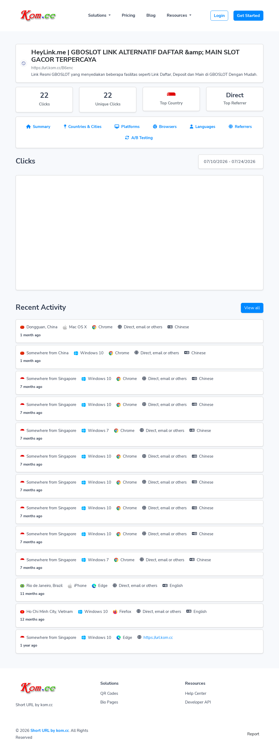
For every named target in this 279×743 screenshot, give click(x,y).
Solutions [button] (97, 15)
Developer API (198, 702)
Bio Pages (109, 702)
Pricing (128, 15)
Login (219, 16)
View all (252, 308)
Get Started (248, 16)
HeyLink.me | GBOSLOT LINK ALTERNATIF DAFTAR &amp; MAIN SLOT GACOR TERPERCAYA (135, 56)
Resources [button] (177, 15)
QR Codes (109, 693)
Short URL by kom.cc (49, 730)
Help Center (195, 693)
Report (253, 734)
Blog (151, 15)
